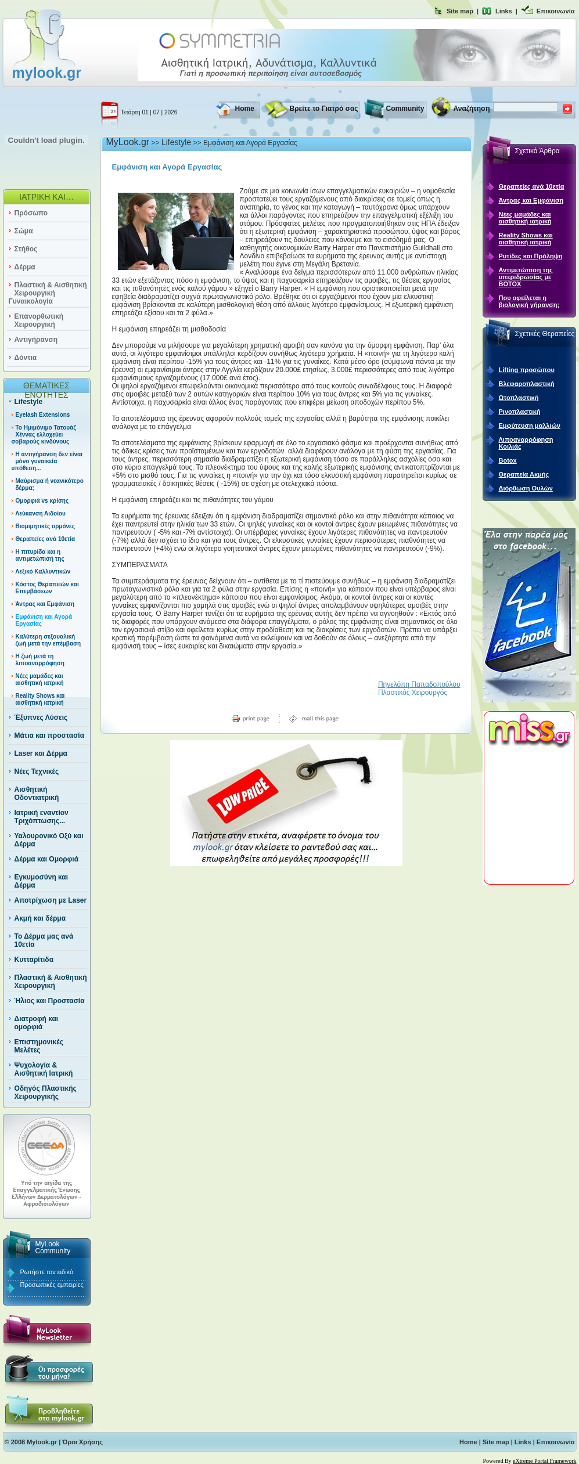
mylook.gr (46, 72)
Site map (460, 11)
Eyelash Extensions (43, 415)
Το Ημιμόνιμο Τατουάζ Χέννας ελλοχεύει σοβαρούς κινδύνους (44, 434)
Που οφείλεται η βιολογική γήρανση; (529, 301)
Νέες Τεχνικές (37, 771)
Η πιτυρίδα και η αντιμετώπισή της (40, 555)
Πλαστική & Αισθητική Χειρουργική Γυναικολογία (48, 293)
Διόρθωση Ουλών (526, 488)
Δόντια (26, 358)
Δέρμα (25, 267)
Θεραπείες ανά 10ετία (45, 539)
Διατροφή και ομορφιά (37, 1023)
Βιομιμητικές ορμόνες (45, 526)
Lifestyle (29, 402)
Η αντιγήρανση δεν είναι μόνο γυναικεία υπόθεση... (47, 461)
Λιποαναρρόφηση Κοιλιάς (526, 443)
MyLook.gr (128, 142)
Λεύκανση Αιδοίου (41, 513)
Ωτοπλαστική (519, 397)
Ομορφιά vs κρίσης (42, 500)
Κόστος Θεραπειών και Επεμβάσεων (47, 587)
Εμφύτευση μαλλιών (529, 425)
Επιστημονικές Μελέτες (39, 1046)
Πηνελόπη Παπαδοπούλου (419, 684)
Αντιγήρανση (36, 340)
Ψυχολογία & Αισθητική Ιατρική (44, 1069)
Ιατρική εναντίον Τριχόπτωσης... (42, 817)
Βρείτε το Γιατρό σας (324, 108)
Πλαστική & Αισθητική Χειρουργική (51, 981)
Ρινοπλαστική (520, 411)
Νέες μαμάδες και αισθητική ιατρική (40, 679)
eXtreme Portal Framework (544, 1461)
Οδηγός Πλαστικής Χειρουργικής (46, 1092)
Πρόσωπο (31, 213)
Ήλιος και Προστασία (50, 1001)
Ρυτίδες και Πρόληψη (531, 256)
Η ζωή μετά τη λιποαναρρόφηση (40, 659)
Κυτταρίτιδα (34, 959)
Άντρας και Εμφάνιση (45, 604)
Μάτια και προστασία (50, 735)
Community (405, 108)
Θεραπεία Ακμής (524, 474)
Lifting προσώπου (527, 369)
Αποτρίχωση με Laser (51, 900)
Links (503, 11)
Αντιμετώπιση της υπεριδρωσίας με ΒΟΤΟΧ (526, 276)
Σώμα (24, 231)
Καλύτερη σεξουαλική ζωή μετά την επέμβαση (48, 640)
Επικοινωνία (556, 11)
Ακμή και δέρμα (40, 918)
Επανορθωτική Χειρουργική (39, 320)
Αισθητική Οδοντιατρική (37, 793)
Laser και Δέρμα (41, 753)
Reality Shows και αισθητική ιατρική (40, 699)
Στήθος (26, 249)
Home (244, 108)
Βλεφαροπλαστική (527, 383)
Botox (508, 460)
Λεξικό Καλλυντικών (43, 571)
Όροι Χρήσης (82, 1441)
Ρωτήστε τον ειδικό (47, 1271)
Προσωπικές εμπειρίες (52, 1284)
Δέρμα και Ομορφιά (47, 859)
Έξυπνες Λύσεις (41, 717)
